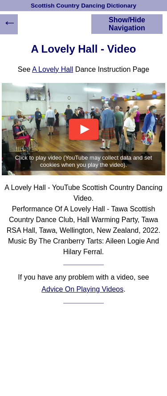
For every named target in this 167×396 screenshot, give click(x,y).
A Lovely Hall (52, 69)
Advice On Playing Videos (82, 289)
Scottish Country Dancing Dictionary (83, 5)
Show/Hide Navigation (127, 24)
